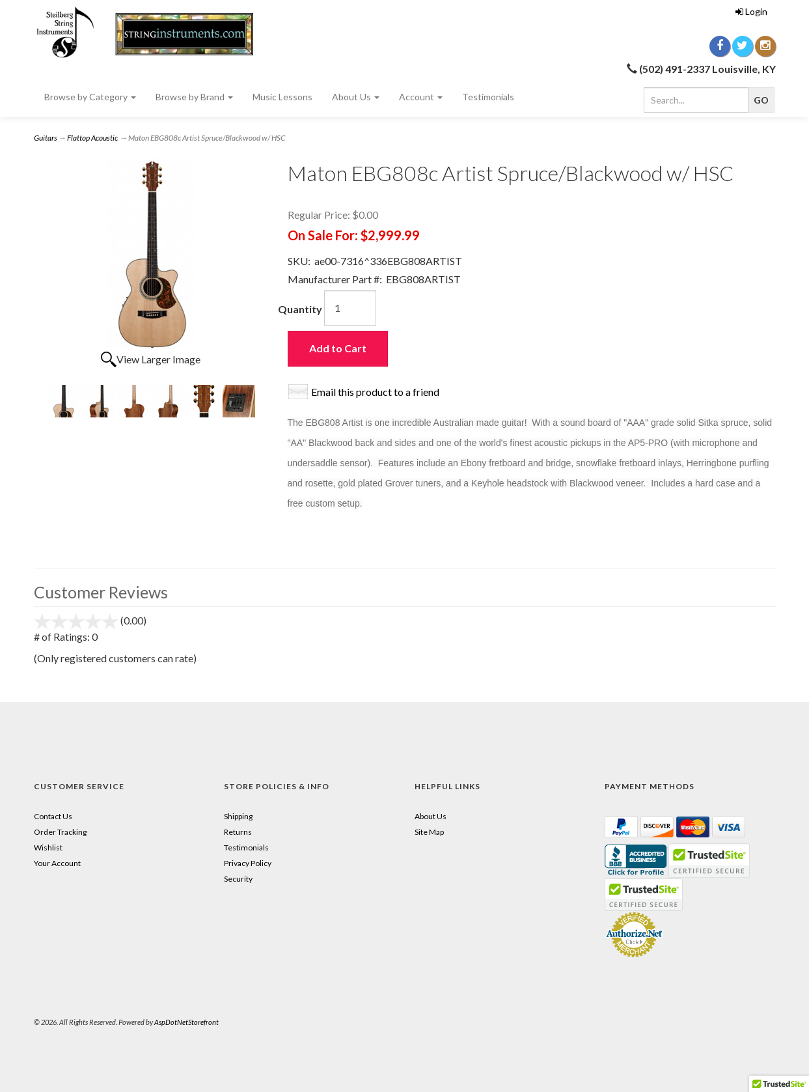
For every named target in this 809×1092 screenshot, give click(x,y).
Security (238, 879)
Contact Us (53, 816)
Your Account (57, 863)
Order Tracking (60, 832)
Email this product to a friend (375, 391)
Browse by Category (90, 96)
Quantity (300, 309)
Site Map (429, 832)
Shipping (238, 816)
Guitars (45, 138)
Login (751, 11)
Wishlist (48, 847)
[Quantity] (350, 308)
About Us (355, 96)
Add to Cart (337, 348)
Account (421, 96)
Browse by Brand (194, 96)
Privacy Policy (247, 863)
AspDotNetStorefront (186, 1022)
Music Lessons (282, 96)
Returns (238, 832)
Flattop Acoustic (92, 138)
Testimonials (488, 96)
